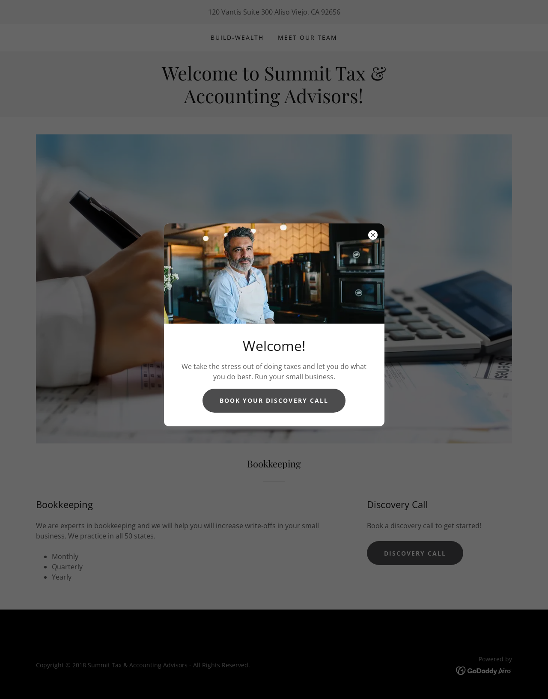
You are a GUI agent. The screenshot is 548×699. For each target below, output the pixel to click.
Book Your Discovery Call (274, 400)
